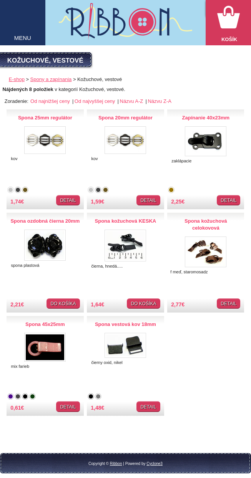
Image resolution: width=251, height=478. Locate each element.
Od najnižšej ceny (50, 101)
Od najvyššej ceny (95, 101)
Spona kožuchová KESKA (125, 221)
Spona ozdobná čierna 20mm (45, 221)
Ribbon (116, 463)
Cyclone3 (154, 463)
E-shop (17, 79)
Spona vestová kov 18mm (125, 324)
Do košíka (63, 303)
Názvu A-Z (132, 101)
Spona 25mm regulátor (45, 118)
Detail (68, 200)
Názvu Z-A (159, 101)
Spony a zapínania (51, 79)
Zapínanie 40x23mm (206, 118)
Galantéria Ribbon (125, 25)
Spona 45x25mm (45, 324)
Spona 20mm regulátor (125, 118)
